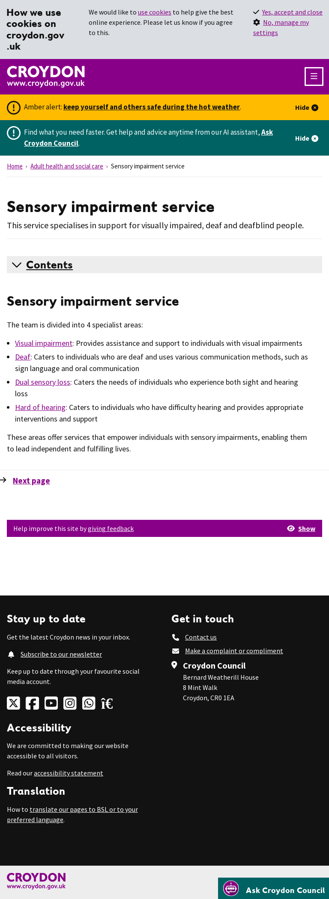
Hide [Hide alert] (302, 107)
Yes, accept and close (292, 12)
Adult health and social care (66, 166)
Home (15, 166)
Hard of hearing (40, 407)
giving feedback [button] (111, 528)
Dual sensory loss (42, 382)
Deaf (22, 357)
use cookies (154, 12)
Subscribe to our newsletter (61, 654)
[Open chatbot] (273, 888)
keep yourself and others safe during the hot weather (151, 107)
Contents (49, 264)
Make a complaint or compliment (234, 650)
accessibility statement (68, 773)
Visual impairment (43, 343)
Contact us (201, 637)
